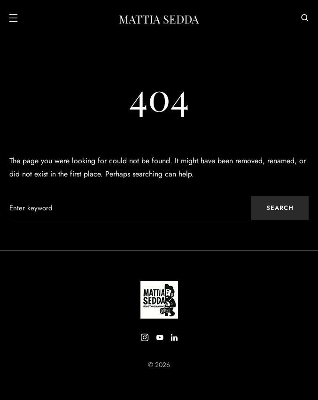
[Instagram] (144, 337)
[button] (13, 18)
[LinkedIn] (174, 337)
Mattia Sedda (159, 18)
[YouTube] (159, 337)
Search (280, 207)
